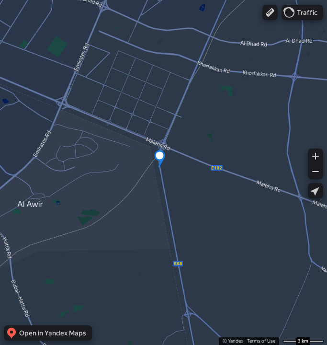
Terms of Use (261, 341)
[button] (270, 12)
